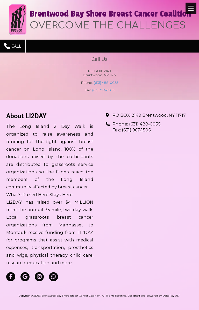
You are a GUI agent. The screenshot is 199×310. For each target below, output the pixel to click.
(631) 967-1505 (103, 90)
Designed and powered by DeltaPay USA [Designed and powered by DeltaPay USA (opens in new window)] (154, 295)
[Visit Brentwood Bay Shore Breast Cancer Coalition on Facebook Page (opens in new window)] (10, 276)
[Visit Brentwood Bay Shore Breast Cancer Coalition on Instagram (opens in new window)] (39, 276)
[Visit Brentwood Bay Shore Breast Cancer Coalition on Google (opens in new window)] (25, 276)
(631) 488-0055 (106, 82)
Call (12, 46)
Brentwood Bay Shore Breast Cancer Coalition (110, 14)
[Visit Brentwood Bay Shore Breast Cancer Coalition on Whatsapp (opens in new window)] (53, 276)
